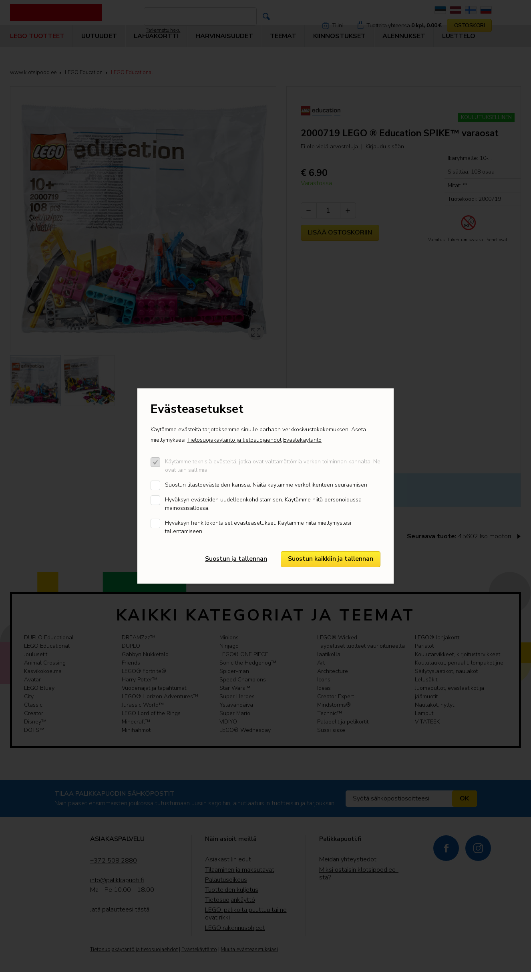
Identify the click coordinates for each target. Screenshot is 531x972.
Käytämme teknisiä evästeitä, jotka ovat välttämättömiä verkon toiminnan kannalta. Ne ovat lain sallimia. (272, 466)
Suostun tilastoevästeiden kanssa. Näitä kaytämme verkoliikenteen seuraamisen (266, 485)
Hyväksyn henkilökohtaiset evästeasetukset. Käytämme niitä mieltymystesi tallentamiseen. (258, 527)
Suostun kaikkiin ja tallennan (330, 558)
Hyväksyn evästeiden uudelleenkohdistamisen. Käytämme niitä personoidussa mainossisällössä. (263, 504)
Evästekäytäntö (302, 440)
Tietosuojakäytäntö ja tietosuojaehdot (234, 440)
